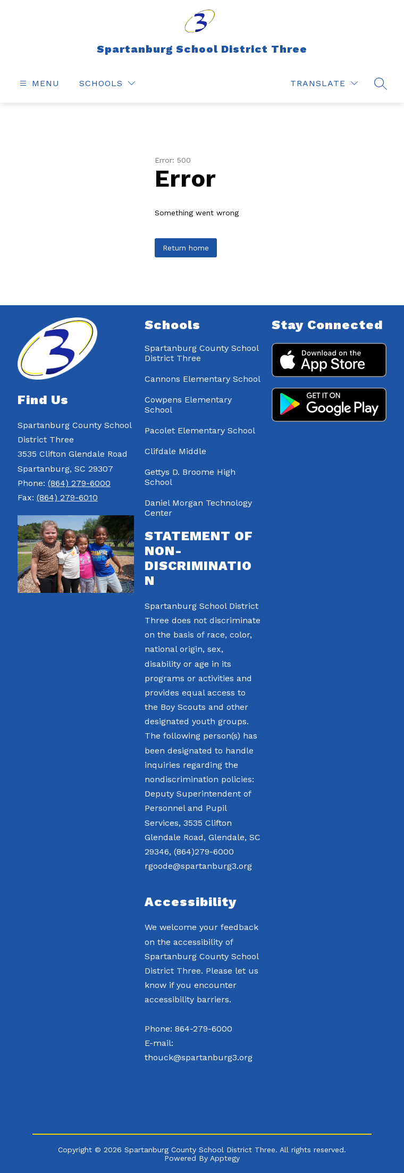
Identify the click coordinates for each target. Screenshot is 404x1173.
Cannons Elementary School (202, 379)
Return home (186, 248)
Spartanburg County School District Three (201, 353)
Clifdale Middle (175, 451)
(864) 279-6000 (79, 483)
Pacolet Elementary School (200, 430)
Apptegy (225, 1158)
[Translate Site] (324, 83)
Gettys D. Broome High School (190, 477)
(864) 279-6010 (67, 497)
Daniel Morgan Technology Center (198, 508)
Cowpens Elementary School (188, 405)
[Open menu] (38, 83)
